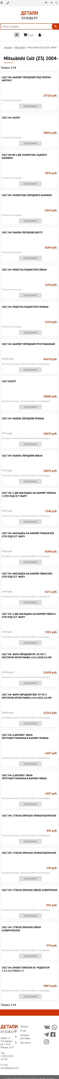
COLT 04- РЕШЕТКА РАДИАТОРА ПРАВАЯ (25, 306)
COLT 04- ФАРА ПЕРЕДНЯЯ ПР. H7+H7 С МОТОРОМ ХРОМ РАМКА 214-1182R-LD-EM (27, 656)
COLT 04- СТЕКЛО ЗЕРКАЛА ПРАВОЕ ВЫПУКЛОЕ (29, 815)
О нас (23, 1030)
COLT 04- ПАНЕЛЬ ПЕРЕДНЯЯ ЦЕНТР (22, 232)
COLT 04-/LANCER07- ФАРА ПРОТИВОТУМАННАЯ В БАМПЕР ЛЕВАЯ (24, 777)
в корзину (30, 106)
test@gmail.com (10, 1067)
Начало (8, 47)
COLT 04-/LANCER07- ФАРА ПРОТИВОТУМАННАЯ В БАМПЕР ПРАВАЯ (25, 736)
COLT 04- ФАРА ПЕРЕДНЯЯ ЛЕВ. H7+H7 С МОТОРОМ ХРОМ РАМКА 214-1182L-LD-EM (27, 696)
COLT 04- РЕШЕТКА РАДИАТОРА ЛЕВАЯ (24, 269)
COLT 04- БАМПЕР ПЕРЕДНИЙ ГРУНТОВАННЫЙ (28, 344)
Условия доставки (25, 1037)
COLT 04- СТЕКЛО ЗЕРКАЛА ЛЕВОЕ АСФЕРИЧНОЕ (29, 890)
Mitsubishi (19, 47)
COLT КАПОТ (9, 381)
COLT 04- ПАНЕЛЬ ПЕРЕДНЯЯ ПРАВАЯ (23, 418)
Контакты (25, 1042)
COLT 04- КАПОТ (11, 117)
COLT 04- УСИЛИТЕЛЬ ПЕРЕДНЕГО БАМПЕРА (27, 195)
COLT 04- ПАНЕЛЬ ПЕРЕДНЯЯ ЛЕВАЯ (22, 455)
